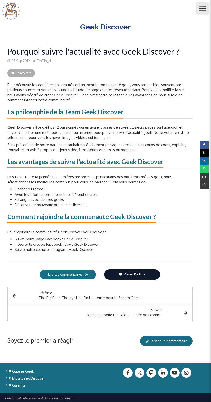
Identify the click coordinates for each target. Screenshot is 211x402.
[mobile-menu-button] (202, 8)
